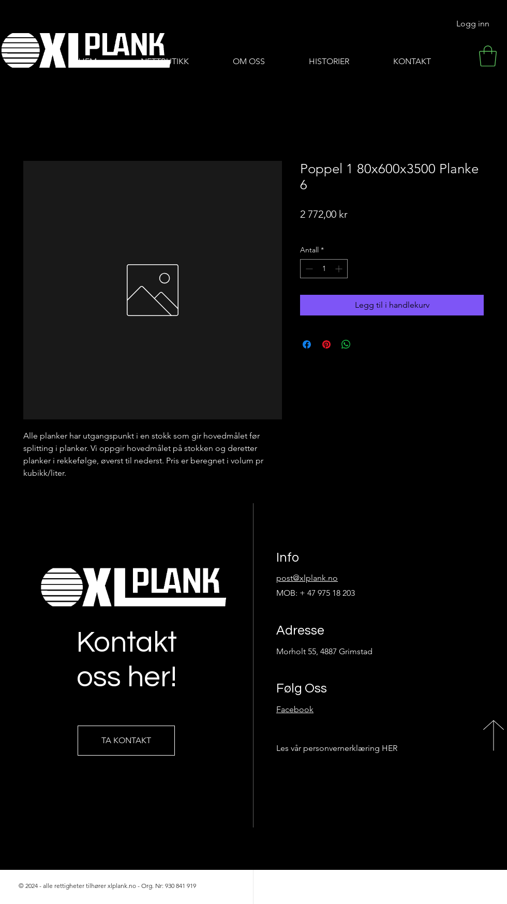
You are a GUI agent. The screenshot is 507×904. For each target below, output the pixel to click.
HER (389, 748)
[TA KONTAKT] (126, 741)
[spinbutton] (324, 269)
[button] (488, 56)
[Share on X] (366, 344)
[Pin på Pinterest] (326, 344)
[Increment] (339, 269)
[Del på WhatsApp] (346, 344)
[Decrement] (308, 269)
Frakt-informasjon (328, 229)
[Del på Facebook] (307, 344)
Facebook (295, 709)
